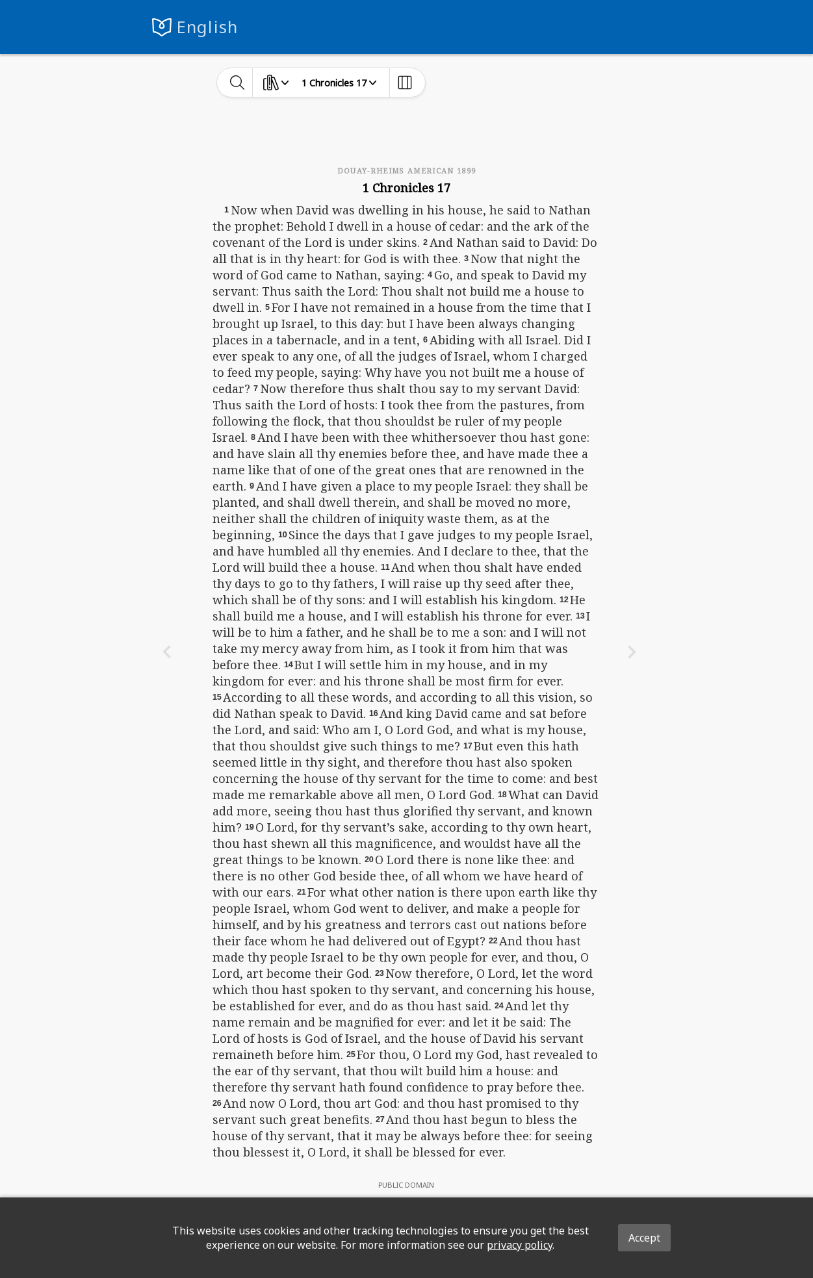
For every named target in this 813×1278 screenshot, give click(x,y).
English (208, 27)
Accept (644, 1238)
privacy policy (519, 1245)
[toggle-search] (237, 82)
